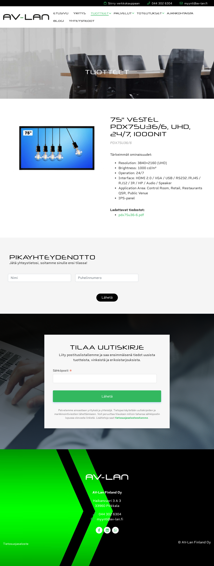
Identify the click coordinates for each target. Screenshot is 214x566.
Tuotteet (100, 13)
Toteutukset (149, 13)
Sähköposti (62, 370)
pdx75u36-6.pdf (131, 215)
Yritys (79, 13)
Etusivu (60, 13)
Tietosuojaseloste (15, 543)
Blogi (58, 20)
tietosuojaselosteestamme (131, 417)
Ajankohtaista (180, 13)
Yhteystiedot (81, 20)
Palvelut (123, 13)
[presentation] (174, 278)
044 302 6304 (107, 514)
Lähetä (107, 297)
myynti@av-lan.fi (107, 519)
